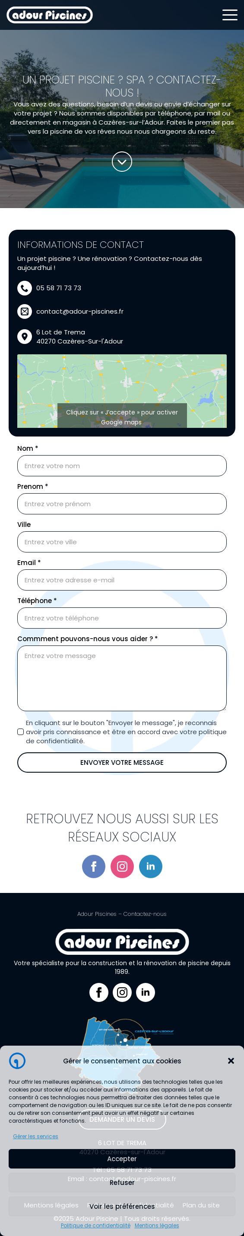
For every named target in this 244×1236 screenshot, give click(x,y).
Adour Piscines (97, 914)
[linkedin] (150, 890)
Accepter (122, 1158)
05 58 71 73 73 (58, 287)
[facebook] (93, 890)
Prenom (32, 486)
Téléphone (37, 600)
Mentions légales (157, 1225)
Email (29, 562)
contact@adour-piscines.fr (80, 311)
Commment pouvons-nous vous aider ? (87, 639)
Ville (24, 524)
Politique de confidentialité (95, 1225)
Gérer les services (35, 1136)
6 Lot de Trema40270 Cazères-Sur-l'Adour (79, 336)
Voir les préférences (122, 1206)
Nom (27, 448)
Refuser (122, 1182)
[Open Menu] (230, 14)
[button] (231, 1060)
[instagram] (122, 890)
